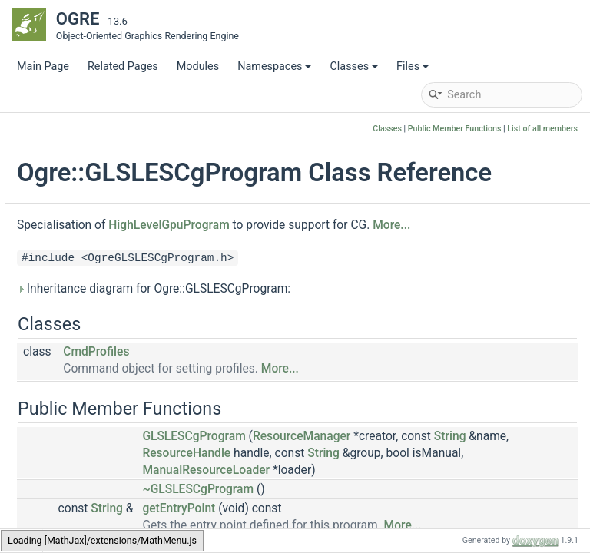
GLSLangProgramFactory (126, 309)
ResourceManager (489, 486)
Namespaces (274, 66)
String (426, 503)
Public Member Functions (455, 129)
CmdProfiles (283, 402)
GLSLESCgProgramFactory (130, 355)
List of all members (542, 129)
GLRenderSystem (107, 124)
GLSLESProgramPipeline (125, 493)
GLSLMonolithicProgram (125, 516)
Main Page (43, 66)
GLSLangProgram (108, 286)
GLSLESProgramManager (127, 470)
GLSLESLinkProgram (115, 378)
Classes (354, 66)
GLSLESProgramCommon (128, 424)
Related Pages (123, 66)
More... (223, 275)
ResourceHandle (532, 503)
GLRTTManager (103, 240)
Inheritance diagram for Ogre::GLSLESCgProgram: (341, 339)
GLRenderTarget (104, 170)
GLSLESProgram (105, 401)
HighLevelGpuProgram (356, 254)
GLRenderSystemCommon (129, 147)
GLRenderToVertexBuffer (126, 217)
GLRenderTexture (107, 193)
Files (412, 66)
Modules (198, 66)
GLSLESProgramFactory (123, 447)
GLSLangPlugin (102, 263)
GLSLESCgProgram (112, 332)
